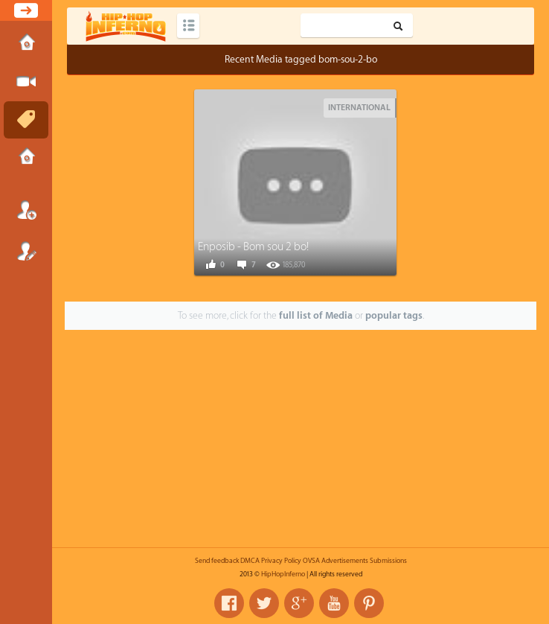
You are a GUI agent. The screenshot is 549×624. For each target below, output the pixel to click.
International (359, 107)
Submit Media (26, 82)
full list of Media (316, 315)
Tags (26, 120)
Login (26, 210)
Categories (188, 25)
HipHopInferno (283, 574)
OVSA (311, 560)
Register (26, 251)
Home (26, 44)
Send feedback (217, 560)
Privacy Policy (281, 560)
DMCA (250, 560)
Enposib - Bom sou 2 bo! (253, 247)
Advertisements (344, 560)
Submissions (26, 157)
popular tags (394, 315)
